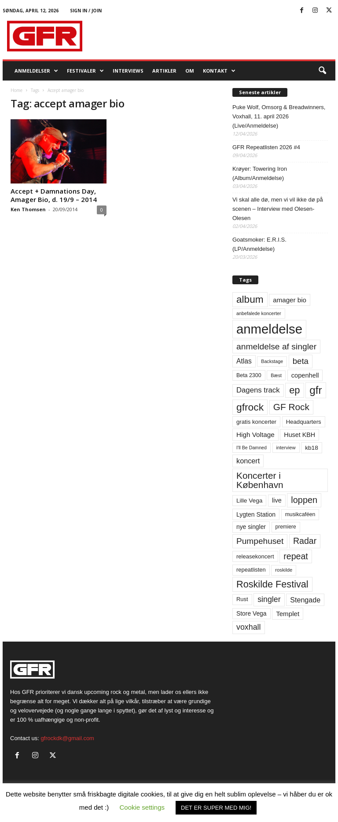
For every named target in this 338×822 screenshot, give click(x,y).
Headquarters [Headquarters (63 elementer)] (303, 421)
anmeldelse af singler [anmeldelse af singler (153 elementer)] (276, 346)
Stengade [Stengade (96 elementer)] (305, 600)
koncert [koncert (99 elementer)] (248, 461)
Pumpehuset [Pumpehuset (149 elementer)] (259, 541)
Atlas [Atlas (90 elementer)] (244, 361)
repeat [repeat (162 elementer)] (295, 556)
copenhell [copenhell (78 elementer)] (305, 375)
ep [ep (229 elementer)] (294, 390)
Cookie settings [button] (142, 807)
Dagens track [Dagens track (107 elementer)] (258, 390)
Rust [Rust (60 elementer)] (242, 599)
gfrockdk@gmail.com (67, 738)
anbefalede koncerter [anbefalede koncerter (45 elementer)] (258, 313)
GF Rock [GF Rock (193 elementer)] (291, 407)
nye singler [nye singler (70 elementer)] (251, 526)
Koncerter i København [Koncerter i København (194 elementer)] (259, 480)
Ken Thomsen (28, 209)
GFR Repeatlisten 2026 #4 (266, 147)
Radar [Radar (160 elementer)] (304, 541)
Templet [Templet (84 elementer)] (287, 613)
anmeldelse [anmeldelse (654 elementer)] (269, 329)
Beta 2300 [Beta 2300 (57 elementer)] (248, 375)
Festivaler (85, 71)
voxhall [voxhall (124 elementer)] (248, 627)
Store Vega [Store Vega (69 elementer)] (251, 613)
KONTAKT (219, 71)
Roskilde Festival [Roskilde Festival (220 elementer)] (272, 584)
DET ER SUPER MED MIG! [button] (216, 807)
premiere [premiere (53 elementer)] (286, 527)
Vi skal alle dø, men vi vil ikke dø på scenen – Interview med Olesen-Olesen (277, 208)
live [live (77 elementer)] (277, 500)
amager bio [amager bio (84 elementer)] (289, 300)
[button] (322, 71)
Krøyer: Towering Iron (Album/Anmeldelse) (259, 173)
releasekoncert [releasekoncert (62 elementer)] (255, 556)
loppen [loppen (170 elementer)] (304, 500)
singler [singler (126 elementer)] (269, 599)
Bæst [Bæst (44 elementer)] (276, 375)
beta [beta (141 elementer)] (301, 361)
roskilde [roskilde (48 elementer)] (283, 569)
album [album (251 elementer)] (250, 299)
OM (189, 70)
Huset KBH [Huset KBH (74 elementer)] (299, 434)
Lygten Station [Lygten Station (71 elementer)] (256, 514)
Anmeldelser (36, 71)
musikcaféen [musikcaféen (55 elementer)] (300, 514)
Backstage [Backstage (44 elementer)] (272, 361)
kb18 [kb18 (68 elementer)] (311, 447)
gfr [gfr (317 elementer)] (315, 390)
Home (16, 90)
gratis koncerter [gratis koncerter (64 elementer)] (256, 421)
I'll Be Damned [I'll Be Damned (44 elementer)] (251, 447)
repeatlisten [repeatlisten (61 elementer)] (251, 569)
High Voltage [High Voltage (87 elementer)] (255, 434)
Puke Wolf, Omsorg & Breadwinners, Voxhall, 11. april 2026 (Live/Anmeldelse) (278, 116)
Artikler (164, 70)
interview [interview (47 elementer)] (286, 447)
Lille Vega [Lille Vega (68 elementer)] (249, 500)
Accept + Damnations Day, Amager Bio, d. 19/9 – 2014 (54, 195)
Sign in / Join (86, 10)
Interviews (128, 70)
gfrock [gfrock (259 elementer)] (250, 407)
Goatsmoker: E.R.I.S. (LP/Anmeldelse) (259, 244)
